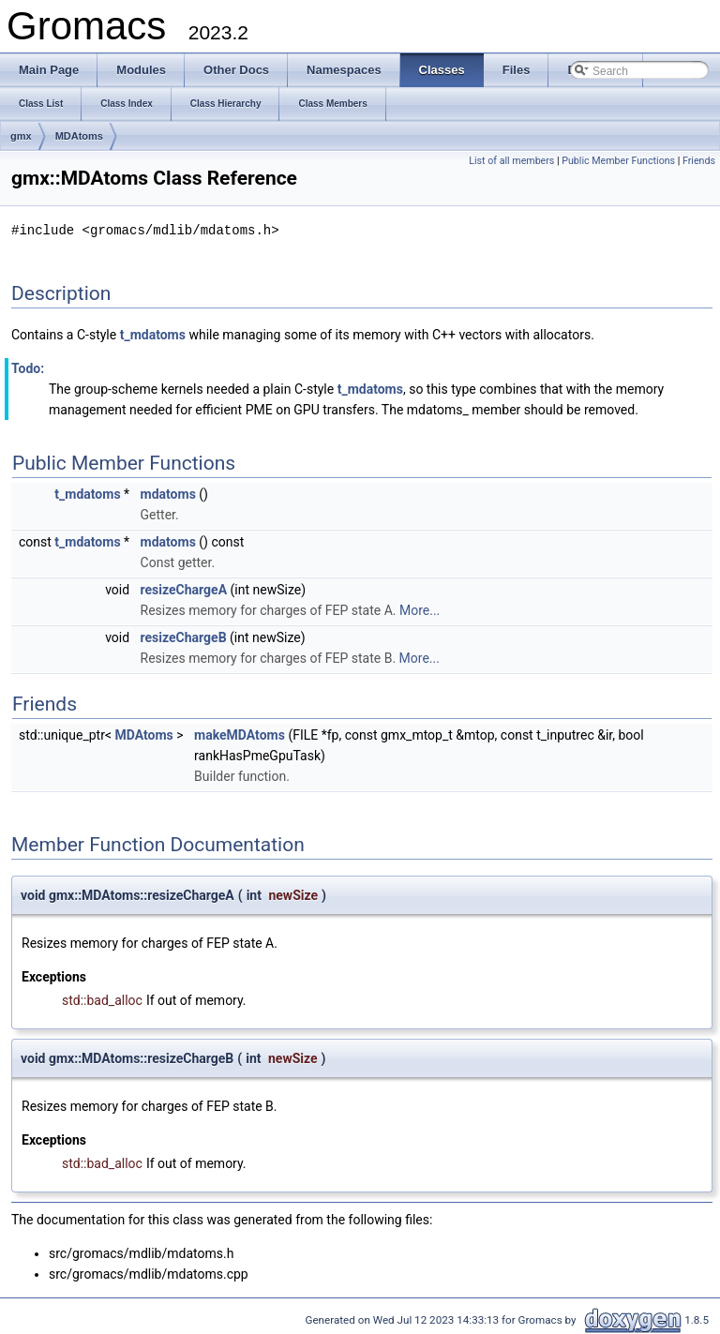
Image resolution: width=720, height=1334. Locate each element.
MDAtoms (79, 136)
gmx (21, 136)
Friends (698, 161)
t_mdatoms (153, 333)
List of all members (511, 161)
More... (419, 609)
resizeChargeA (184, 588)
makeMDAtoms (239, 734)
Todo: (27, 367)
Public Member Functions (618, 161)
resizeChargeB (184, 636)
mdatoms (168, 493)
